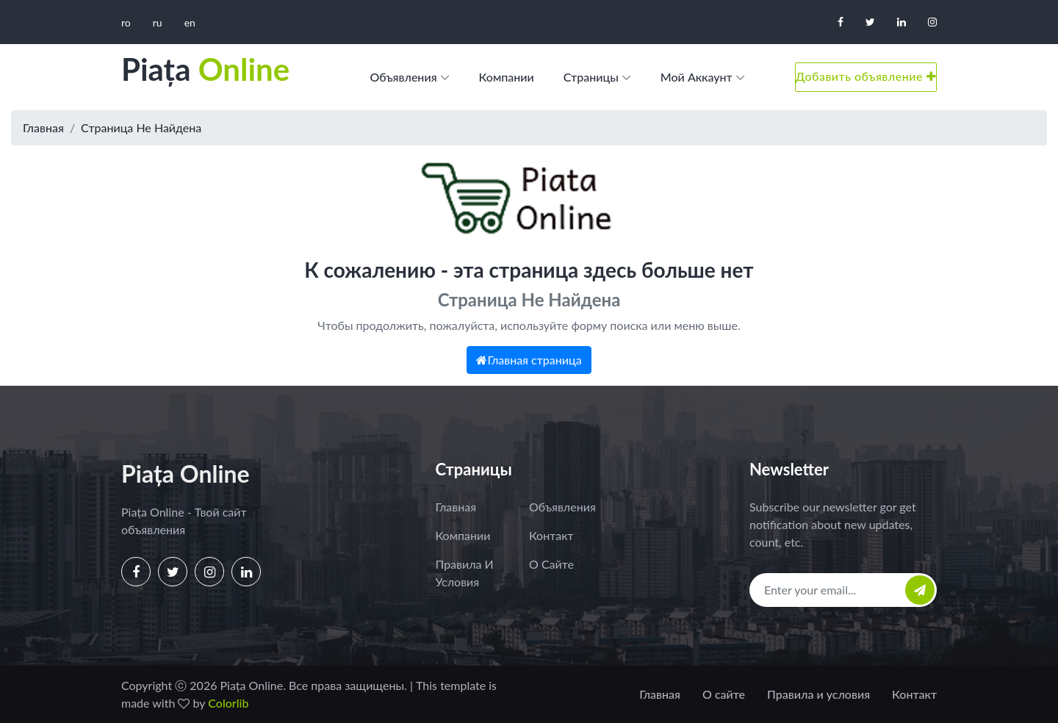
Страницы (591, 77)
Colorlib (228, 703)
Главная (43, 127)
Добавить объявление (866, 76)
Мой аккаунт (697, 77)
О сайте (551, 564)
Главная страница (528, 360)
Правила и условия (465, 573)
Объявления (403, 77)
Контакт (551, 535)
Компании (506, 77)
